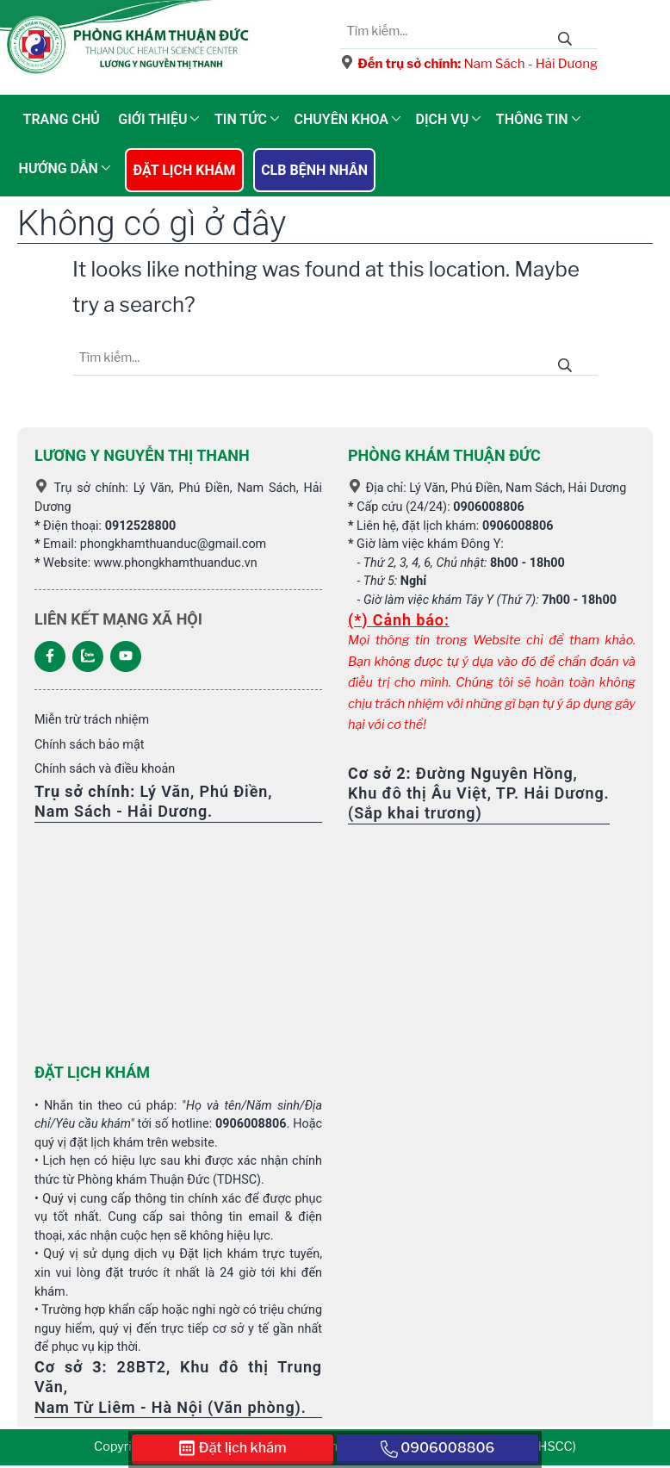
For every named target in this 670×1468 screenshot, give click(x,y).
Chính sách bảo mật (89, 744)
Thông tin (532, 119)
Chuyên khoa (341, 119)
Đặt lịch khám (184, 170)
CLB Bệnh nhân (314, 170)
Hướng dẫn (58, 168)
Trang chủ (61, 119)
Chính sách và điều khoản (104, 769)
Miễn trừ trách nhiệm (91, 719)
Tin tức (240, 119)
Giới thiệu (152, 119)
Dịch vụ (442, 119)
